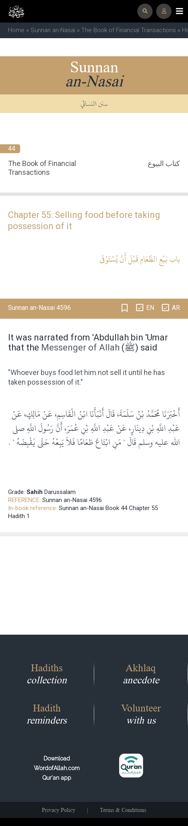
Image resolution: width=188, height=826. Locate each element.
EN (150, 308)
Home (16, 30)
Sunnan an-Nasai (53, 30)
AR (176, 308)
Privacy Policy (58, 810)
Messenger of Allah (80, 347)
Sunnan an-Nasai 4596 (72, 500)
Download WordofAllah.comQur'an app (57, 768)
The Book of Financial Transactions (128, 30)
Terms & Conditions (123, 810)
